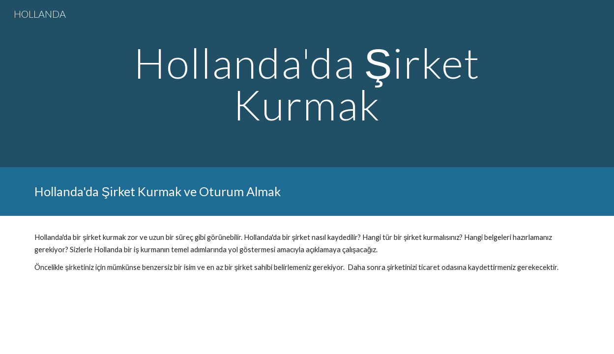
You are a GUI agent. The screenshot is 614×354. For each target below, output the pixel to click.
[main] (307, 84)
